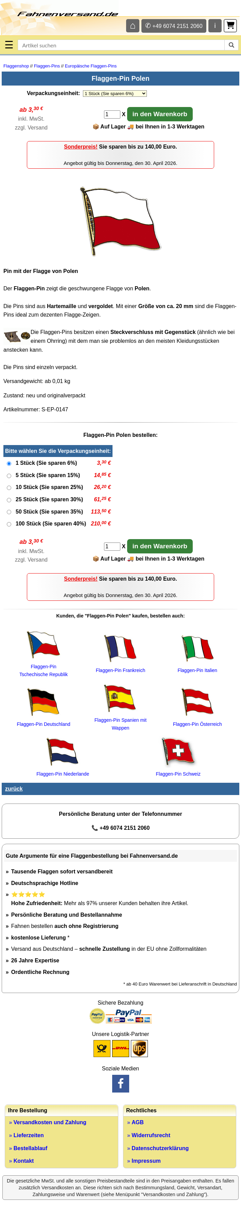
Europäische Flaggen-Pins (91, 65)
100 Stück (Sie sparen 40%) (51, 523)
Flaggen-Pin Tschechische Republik (43, 666)
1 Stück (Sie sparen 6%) (46, 463)
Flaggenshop (16, 65)
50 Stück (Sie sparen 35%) (49, 512)
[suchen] (231, 45)
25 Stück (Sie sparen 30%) (49, 499)
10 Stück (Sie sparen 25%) (49, 487)
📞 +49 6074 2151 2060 (120, 828)
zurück (14, 789)
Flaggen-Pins (47, 65)
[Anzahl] (112, 114)
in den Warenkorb (160, 114)
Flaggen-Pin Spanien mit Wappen (120, 720)
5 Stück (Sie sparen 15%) (48, 475)
